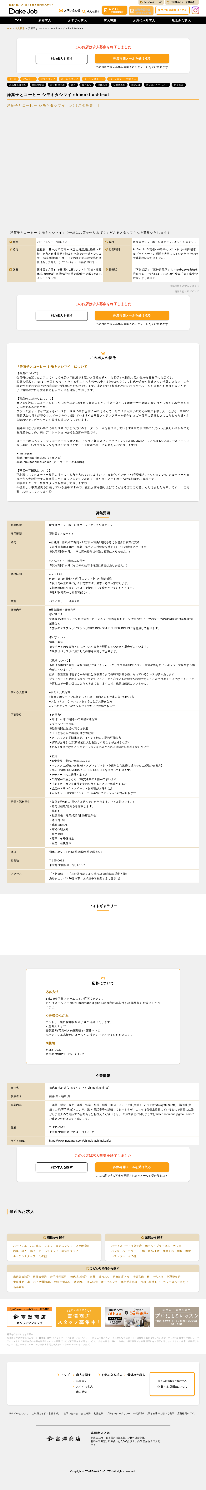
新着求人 (44, 21)
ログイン (113, 11)
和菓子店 (168, 1251)
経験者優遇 (40, 1277)
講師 (33, 1251)
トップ (65, 1377)
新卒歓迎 (18, 1288)
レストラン (118, 1257)
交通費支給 (173, 1277)
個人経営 (92, 1282)
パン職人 (35, 1246)
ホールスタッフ (48, 1251)
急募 (93, 1277)
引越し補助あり (150, 1282)
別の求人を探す (62, 59)
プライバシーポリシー (118, 1416)
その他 (42, 1257)
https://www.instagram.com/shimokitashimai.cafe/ (80, 1141)
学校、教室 (184, 1251)
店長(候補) (82, 1246)
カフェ (177, 1246)
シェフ (48, 1246)
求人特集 (110, 21)
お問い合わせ (67, 11)
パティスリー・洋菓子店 (126, 1246)
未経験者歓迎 (21, 1277)
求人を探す (88, 11)
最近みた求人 (181, 21)
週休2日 (79, 1282)
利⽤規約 (98, 1416)
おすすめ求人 (77, 21)
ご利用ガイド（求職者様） (182, 2)
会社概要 (86, 1416)
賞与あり (104, 1277)
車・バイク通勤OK (39, 1282)
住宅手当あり (129, 1282)
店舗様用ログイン (187, 1416)
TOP (18, 21)
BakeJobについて (151, 2)
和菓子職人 (20, 1251)
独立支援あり (62, 1282)
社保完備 (138, 1277)
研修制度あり (121, 1277)
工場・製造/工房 (149, 1251)
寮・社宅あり (155, 1277)
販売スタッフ (64, 1246)
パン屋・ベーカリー (123, 1251)
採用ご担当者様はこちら (172, 10)
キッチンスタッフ (24, 1257)
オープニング (109, 1282)
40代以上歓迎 (78, 1277)
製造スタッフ (69, 1251)
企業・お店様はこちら (172, 1385)
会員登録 (141, 11)
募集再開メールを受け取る (132, 59)
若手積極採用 (58, 1277)
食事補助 (18, 1282)
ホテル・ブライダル (157, 1246)
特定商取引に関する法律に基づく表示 (153, 1416)
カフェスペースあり (175, 1282)
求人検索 (20, 29)
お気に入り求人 (144, 21)
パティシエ (20, 1246)
